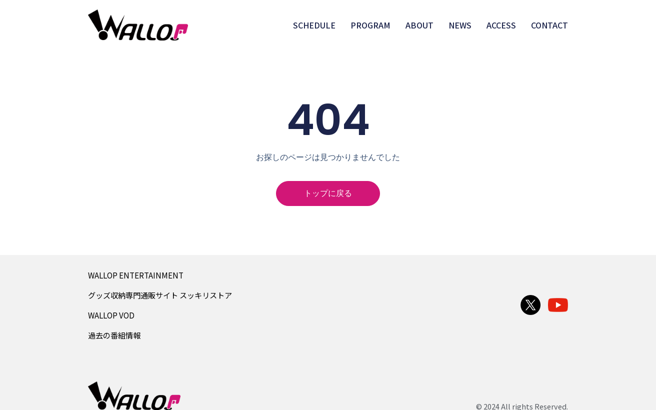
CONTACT (549, 25)
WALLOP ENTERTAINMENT (136, 275)
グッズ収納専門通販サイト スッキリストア (160, 295)
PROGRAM (370, 25)
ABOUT (420, 25)
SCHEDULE (314, 25)
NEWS (460, 25)
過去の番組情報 (114, 335)
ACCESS (501, 25)
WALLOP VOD (111, 315)
